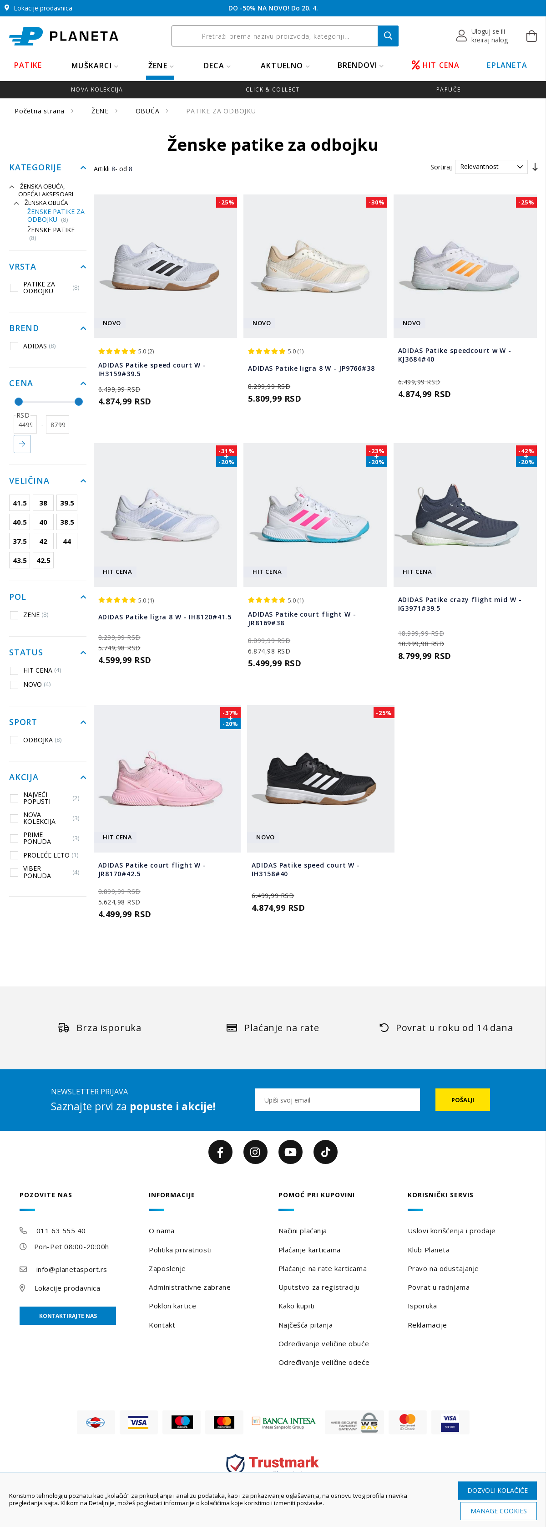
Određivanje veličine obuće (323, 1343)
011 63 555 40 (61, 1230)
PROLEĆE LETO (44, 855)
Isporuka (422, 1305)
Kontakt (162, 1324)
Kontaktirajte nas (68, 1316)
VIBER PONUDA (45, 872)
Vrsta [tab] (22, 266)
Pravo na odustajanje (443, 1268)
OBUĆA (149, 111)
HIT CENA (436, 65)
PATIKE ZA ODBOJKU (45, 288)
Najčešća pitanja (305, 1324)
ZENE (29, 615)
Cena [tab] (21, 383)
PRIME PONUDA (45, 838)
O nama (161, 1230)
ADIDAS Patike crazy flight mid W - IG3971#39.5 (460, 604)
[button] (482, 36)
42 (43, 541)
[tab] (79, 1201)
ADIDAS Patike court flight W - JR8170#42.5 (152, 869)
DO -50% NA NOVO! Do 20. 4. (273, 8)
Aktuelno (282, 66)
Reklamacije (427, 1324)
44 (67, 541)
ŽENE (157, 66)
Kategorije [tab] (35, 167)
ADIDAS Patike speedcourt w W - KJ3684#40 (454, 354)
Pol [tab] (17, 597)
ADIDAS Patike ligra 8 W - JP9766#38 (311, 368)
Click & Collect (273, 89)
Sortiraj (441, 166)
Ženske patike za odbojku (56, 216)
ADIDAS (33, 346)
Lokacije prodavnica (68, 1287)
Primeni (22, 444)
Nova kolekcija (97, 89)
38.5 (67, 521)
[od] (25, 424)
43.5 (20, 560)
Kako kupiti (296, 1305)
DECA (214, 66)
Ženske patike (51, 234)
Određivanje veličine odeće (324, 1362)
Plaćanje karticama (309, 1249)
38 (43, 502)
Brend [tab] (24, 328)
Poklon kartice (172, 1305)
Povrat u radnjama (439, 1287)
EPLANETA (507, 65)
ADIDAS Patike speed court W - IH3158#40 (306, 869)
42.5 (43, 560)
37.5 (20, 541)
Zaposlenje (167, 1268)
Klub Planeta (429, 1249)
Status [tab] (26, 652)
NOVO (30, 684)
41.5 (20, 502)
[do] (57, 424)
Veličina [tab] (29, 480)
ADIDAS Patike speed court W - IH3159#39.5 (152, 369)
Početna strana (41, 111)
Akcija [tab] (24, 777)
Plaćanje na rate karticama (322, 1268)
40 (43, 521)
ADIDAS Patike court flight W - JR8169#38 (302, 618)
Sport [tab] (23, 722)
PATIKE (28, 65)
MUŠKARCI (91, 66)
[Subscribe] (462, 1099)
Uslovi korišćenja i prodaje (452, 1230)
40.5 (20, 521)
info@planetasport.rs (71, 1269)
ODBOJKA (36, 739)
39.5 (67, 502)
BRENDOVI (358, 65)
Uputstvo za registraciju (319, 1287)
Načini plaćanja (302, 1230)
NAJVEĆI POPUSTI (45, 798)
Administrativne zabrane (190, 1287)
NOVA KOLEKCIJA (45, 818)
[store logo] (63, 36)
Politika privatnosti (180, 1249)
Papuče (448, 89)
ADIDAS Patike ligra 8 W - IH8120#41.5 (165, 617)
